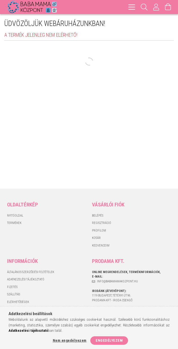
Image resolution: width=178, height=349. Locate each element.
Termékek (14, 223)
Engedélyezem (109, 340)
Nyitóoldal (15, 215)
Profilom (99, 230)
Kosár (96, 238)
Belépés (97, 215)
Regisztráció (101, 223)
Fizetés (12, 287)
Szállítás (13, 294)
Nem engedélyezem (70, 340)
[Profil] (156, 7)
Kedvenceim (100, 245)
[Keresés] (144, 7)
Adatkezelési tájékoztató (25, 279)
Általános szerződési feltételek (30, 272)
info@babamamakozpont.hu (117, 281)
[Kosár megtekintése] (168, 7)
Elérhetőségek (18, 302)
